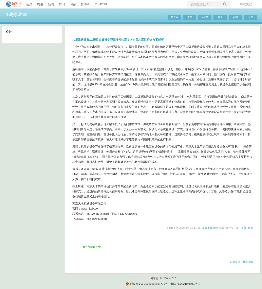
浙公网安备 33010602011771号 (147, 283)
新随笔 (205, 17)
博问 (62, 4)
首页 (189, 17)
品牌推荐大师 (210, 227)
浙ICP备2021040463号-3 (185, 283)
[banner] (12, 4)
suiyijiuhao (16, 14)
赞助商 (85, 4)
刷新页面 (235, 261)
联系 (220, 17)
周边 (40, 4)
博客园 (174, 17)
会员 (29, 4)
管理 (250, 17)
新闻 (51, 4)
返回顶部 (247, 261)
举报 (250, 227)
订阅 (235, 17)
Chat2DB (101, 4)
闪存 (73, 4)
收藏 (243, 227)
